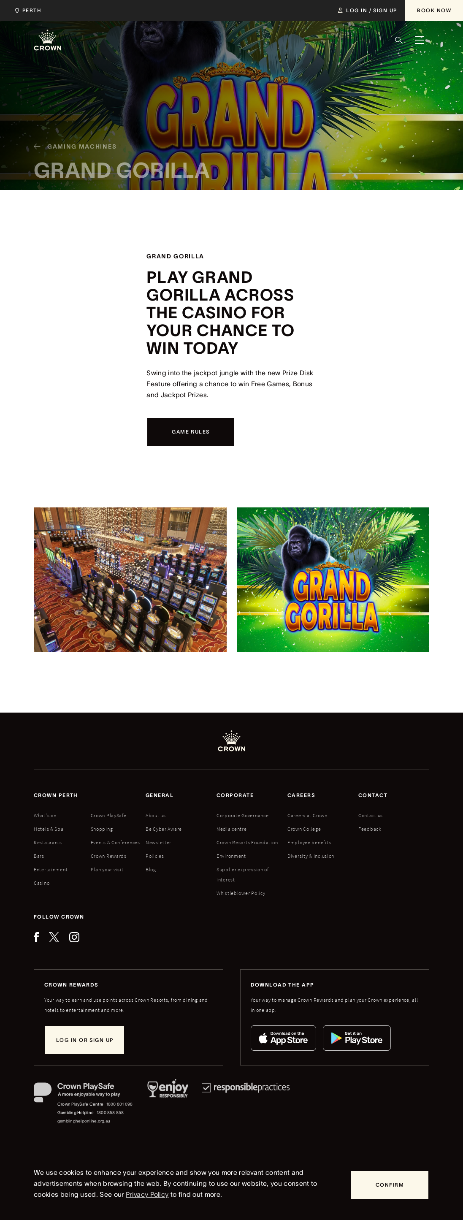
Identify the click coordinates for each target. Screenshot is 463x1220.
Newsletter (158, 842)
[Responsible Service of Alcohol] (167, 1103)
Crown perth (56, 795)
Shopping (102, 829)
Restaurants (48, 842)
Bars (39, 856)
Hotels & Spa (49, 829)
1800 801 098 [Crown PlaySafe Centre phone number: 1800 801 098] (120, 1104)
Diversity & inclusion (310, 856)
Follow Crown (59, 916)
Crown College (304, 829)
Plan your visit (107, 869)
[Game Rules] (190, 432)
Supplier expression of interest (243, 874)
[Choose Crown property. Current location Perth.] (26, 10)
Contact (372, 795)
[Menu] (419, 40)
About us (156, 815)
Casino (41, 883)
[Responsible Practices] (246, 1103)
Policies (155, 856)
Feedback (370, 829)
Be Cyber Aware (164, 829)
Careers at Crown (307, 815)
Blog (151, 869)
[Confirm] (389, 1185)
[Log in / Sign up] (367, 10)
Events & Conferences (115, 842)
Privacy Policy (147, 1194)
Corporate (235, 795)
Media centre (232, 829)
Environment (231, 856)
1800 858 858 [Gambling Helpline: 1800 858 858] (110, 1112)
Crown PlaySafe (109, 815)
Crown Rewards (109, 856)
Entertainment (51, 869)
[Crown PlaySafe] (84, 1094)
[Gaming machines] (71, 156)
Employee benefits (309, 842)
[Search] (399, 40)
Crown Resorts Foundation (247, 842)
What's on (45, 815)
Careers (301, 795)
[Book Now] (434, 10)
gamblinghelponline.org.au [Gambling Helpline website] (83, 1121)
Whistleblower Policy (241, 893)
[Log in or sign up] (84, 1040)
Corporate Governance (242, 815)
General (159, 795)
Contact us (370, 815)
